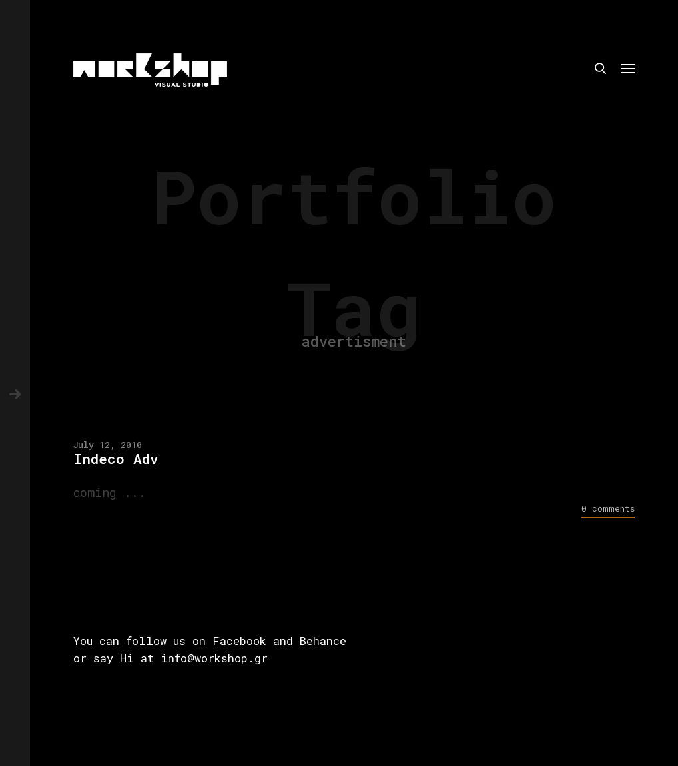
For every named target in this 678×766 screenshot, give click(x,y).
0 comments (608, 508)
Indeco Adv (116, 459)
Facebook (239, 640)
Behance (323, 640)
